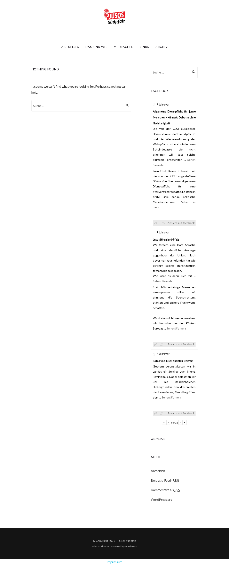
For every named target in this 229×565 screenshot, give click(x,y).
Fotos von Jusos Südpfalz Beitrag (172, 361)
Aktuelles (70, 46)
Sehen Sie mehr (163, 281)
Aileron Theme (100, 546)
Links (144, 46)
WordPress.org (161, 499)
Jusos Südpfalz (127, 540)
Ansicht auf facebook (181, 223)
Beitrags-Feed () (165, 480)
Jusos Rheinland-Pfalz (166, 239)
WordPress (130, 546)
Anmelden (158, 471)
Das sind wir (97, 46)
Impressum (114, 562)
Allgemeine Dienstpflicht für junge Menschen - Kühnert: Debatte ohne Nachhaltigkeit (174, 117)
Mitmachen (124, 46)
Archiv (162, 46)
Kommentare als (165, 490)
